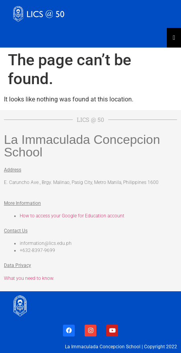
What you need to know (28, 278)
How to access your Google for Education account (72, 216)
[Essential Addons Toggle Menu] (174, 38)
